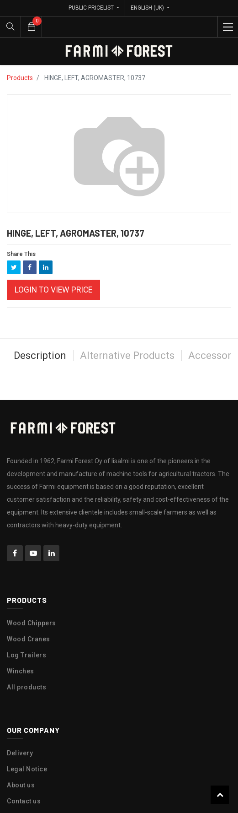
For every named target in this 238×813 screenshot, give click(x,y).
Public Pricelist (92, 8)
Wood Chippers (31, 606)
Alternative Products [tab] (127, 338)
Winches (20, 654)
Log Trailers (26, 638)
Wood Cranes (28, 622)
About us (21, 768)
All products (26, 670)
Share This (21, 236)
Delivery (20, 736)
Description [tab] (40, 338)
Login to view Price (53, 272)
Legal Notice (27, 752)
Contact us (24, 784)
